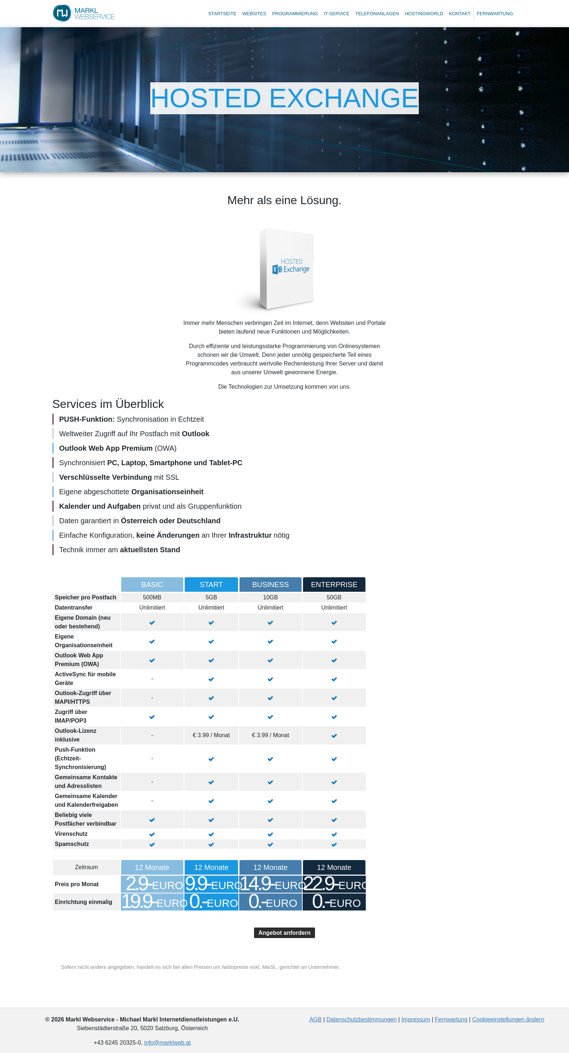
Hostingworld (424, 13)
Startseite (222, 13)
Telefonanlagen (377, 13)
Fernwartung (495, 13)
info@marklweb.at (167, 1043)
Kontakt (460, 13)
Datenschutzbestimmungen (361, 1019)
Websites (254, 13)
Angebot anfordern (284, 933)
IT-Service (336, 13)
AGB (315, 1019)
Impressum (415, 1019)
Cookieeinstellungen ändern (508, 1019)
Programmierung (295, 13)
